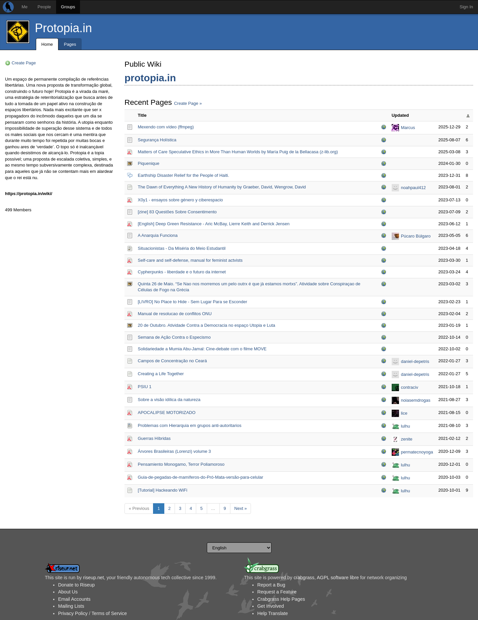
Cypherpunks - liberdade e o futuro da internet (182, 271)
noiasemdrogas (416, 400)
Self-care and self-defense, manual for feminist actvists (190, 260)
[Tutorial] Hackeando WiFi (162, 490)
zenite (407, 439)
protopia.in (150, 77)
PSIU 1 (144, 386)
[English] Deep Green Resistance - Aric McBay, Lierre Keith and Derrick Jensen (213, 223)
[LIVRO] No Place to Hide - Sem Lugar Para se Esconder (192, 301)
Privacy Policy (73, 613)
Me (25, 6)
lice (404, 413)
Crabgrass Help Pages (281, 599)
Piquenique (148, 163)
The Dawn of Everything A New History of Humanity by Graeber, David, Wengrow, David (222, 186)
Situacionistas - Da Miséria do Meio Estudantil (181, 248)
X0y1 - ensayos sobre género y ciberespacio (180, 199)
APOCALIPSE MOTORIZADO (167, 412)
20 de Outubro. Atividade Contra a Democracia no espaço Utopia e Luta (206, 325)
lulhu (405, 426)
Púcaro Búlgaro (416, 236)
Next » (240, 508)
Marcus (408, 127)
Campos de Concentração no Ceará (172, 360)
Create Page (24, 62)
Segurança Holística (157, 139)
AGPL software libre (338, 577)
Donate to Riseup (76, 584)
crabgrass (303, 577)
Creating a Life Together (161, 373)
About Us (68, 591)
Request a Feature (276, 591)
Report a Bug (271, 584)
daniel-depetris (415, 361)
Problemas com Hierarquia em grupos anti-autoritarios (189, 425)
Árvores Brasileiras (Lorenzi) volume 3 (174, 451)
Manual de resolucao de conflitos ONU (175, 313)
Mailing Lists (71, 606)
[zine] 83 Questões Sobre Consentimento (177, 211)
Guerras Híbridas (154, 438)
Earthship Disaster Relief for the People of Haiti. (183, 175)
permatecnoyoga (417, 451)
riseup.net (93, 577)
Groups (68, 6)
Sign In (466, 6)
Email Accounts (74, 599)
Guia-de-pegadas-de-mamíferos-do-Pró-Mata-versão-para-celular (200, 477)
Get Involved (270, 606)
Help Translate (272, 613)
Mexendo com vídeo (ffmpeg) (166, 126)
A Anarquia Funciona (158, 235)
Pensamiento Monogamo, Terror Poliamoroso (181, 464)
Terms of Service (109, 613)
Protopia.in (63, 28)
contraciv (409, 387)
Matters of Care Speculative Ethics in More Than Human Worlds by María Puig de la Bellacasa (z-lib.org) (238, 151)
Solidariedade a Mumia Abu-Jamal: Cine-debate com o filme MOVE (202, 348)
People (44, 6)
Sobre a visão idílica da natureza (169, 399)
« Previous (139, 508)
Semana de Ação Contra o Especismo (174, 337)
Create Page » (188, 103)
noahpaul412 (413, 187)
